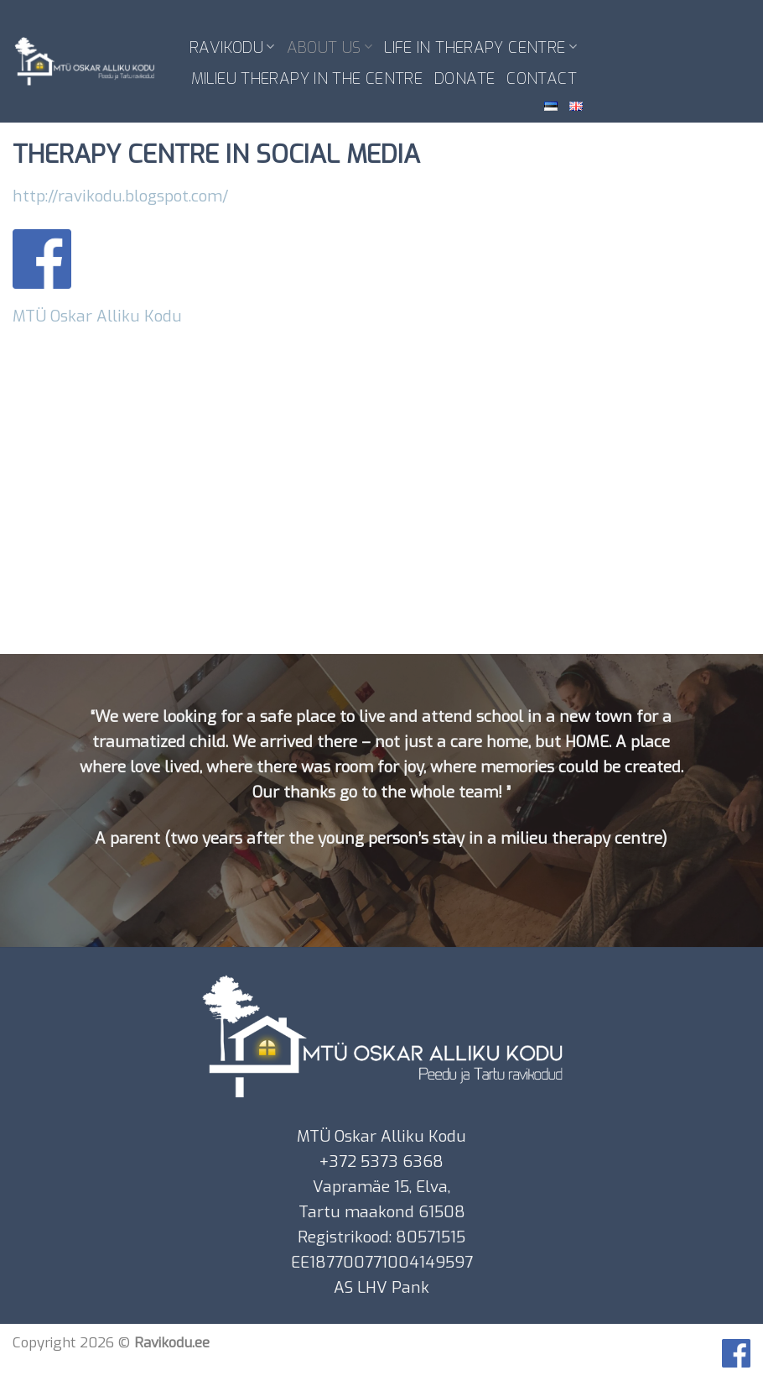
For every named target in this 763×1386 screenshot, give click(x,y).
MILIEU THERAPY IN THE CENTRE (307, 78)
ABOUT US (330, 47)
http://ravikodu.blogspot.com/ (121, 196)
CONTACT (541, 78)
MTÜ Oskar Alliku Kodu (97, 316)
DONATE (464, 78)
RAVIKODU (232, 47)
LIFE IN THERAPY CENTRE (480, 47)
